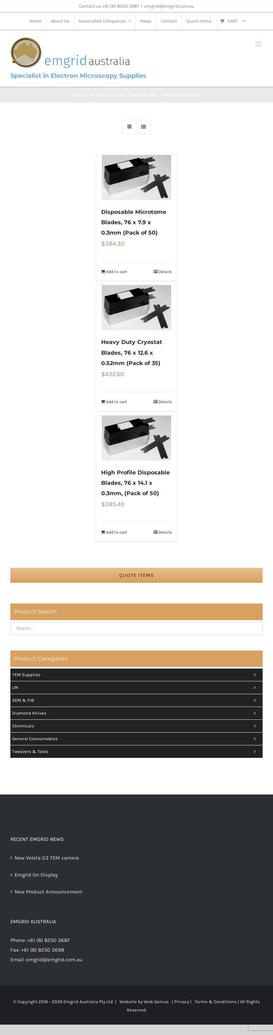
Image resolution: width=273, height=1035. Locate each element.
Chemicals (135, 726)
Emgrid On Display (36, 875)
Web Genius (156, 1001)
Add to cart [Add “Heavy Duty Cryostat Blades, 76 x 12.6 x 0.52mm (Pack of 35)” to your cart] (116, 401)
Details (165, 271)
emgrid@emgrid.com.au (169, 6)
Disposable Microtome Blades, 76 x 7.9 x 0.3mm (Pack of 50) (133, 222)
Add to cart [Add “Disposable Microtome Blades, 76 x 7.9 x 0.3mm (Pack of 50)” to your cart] (116, 271)
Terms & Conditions (216, 1001)
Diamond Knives (135, 713)
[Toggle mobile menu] (259, 44)
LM (135, 687)
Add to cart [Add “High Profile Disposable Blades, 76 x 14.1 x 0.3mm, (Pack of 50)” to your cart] (116, 532)
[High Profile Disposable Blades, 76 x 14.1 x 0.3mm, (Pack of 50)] (136, 438)
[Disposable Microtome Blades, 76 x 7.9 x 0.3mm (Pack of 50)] (136, 177)
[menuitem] (35, 21)
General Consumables (135, 739)
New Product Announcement (48, 892)
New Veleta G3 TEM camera (47, 858)
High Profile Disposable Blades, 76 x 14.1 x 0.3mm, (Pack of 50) (135, 483)
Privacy (181, 1001)
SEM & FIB (135, 700)
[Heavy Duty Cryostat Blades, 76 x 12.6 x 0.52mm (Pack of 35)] (136, 307)
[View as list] (143, 127)
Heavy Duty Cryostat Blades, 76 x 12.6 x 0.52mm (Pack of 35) (131, 352)
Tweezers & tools (135, 751)
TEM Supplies (135, 675)
